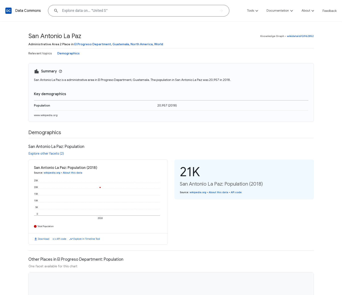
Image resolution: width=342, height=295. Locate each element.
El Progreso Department (92, 44)
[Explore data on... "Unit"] (138, 10)
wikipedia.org (52, 172)
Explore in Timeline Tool (86, 238)
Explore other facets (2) (46, 154)
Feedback (330, 11)
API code (61, 238)
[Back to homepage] (8, 11)
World (158, 44)
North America (142, 44)
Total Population (45, 226)
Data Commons (28, 10)
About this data (72, 172)
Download (43, 238)
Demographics (68, 53)
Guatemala (120, 44)
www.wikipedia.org (46, 115)
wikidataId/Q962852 (300, 36)
